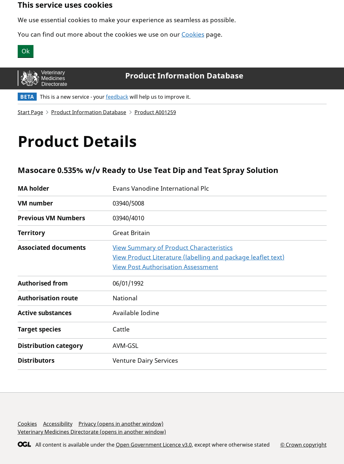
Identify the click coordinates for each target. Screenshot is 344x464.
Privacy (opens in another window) (121, 423)
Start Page (30, 112)
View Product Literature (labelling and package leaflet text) (198, 257)
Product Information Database (184, 75)
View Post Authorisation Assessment (165, 267)
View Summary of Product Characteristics (173, 247)
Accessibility (57, 423)
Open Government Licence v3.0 (154, 444)
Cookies (192, 34)
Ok (26, 51)
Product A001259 (155, 112)
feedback (117, 96)
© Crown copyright (303, 444)
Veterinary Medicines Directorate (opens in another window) (92, 431)
